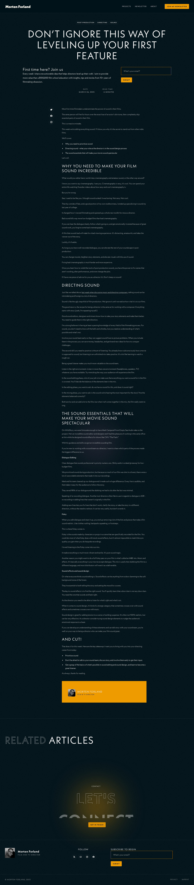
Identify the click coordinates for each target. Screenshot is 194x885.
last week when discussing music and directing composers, (105, 292)
